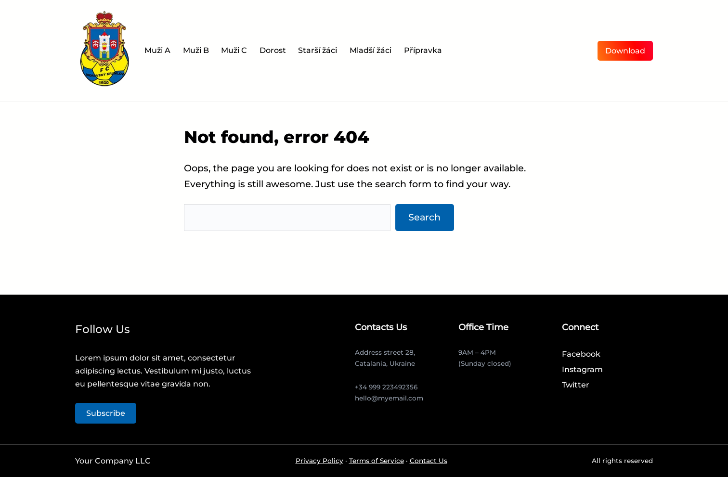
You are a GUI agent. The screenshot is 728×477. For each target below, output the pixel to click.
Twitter (575, 384)
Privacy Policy (319, 460)
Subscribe (105, 413)
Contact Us (428, 460)
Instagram (582, 369)
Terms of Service (376, 460)
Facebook (581, 354)
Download (625, 50)
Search (424, 217)
